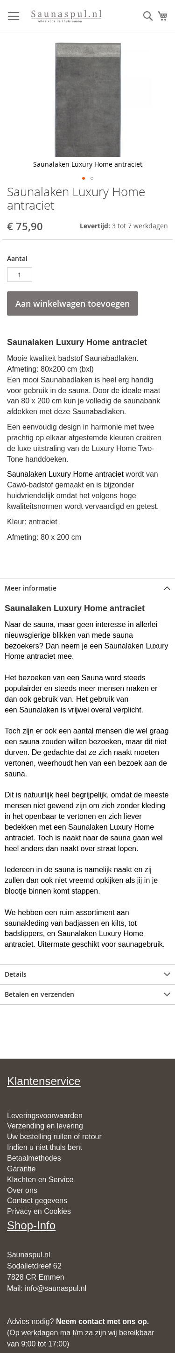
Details (16, 974)
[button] (83, 178)
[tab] (87, 588)
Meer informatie (30, 588)
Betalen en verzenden (39, 994)
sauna (43, 624)
